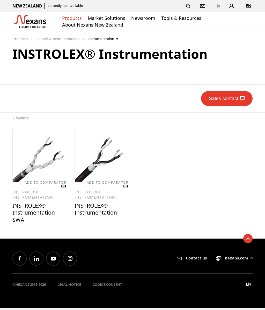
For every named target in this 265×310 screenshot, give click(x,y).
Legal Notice (69, 286)
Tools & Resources (181, 18)
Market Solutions (106, 18)
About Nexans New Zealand (92, 24)
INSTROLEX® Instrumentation (97, 210)
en (248, 5)
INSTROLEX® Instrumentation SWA (35, 213)
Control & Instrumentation (57, 39)
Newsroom (143, 18)
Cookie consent (107, 286)
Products (72, 18)
